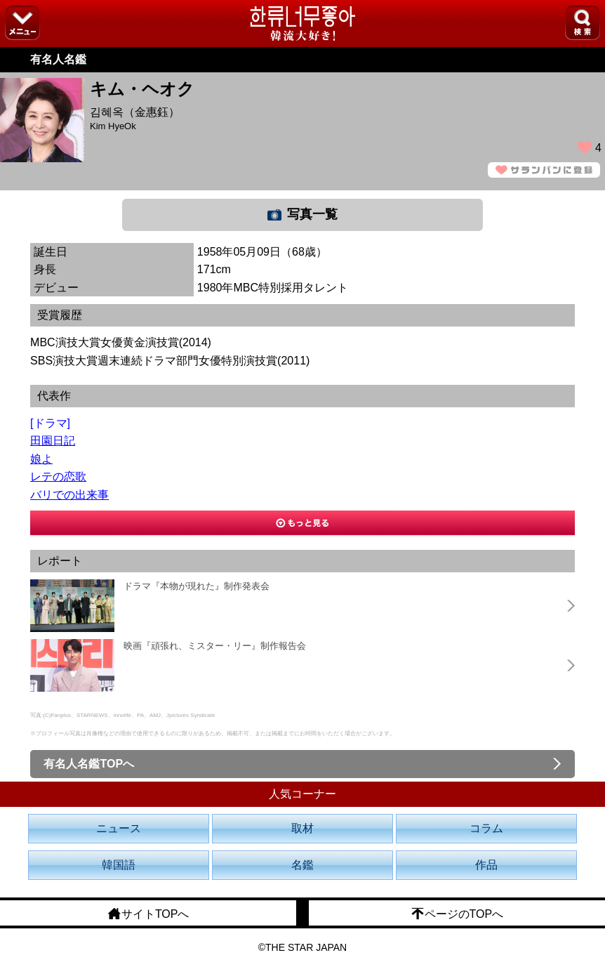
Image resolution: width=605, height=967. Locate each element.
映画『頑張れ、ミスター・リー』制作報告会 (215, 645)
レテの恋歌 (58, 476)
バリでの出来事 (69, 495)
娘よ (41, 459)
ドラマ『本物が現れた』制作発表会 (197, 586)
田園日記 (52, 441)
